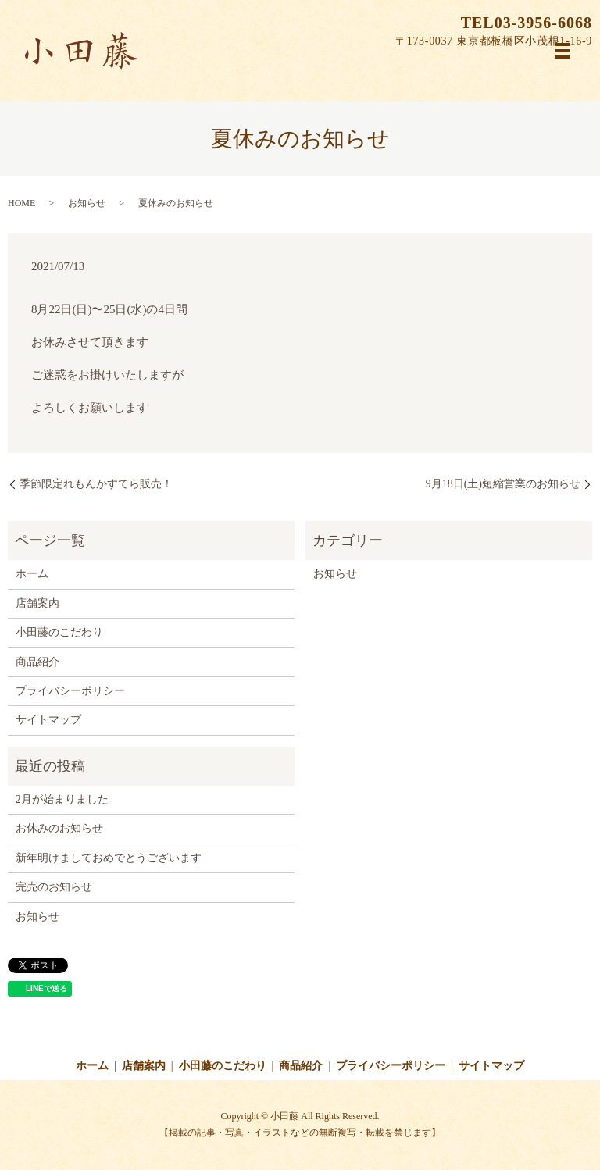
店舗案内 (37, 603)
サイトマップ (48, 720)
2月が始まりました (62, 799)
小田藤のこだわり (59, 632)
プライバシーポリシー (70, 691)
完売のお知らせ (54, 887)
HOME (21, 203)
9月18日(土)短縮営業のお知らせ (503, 484)
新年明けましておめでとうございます (109, 858)
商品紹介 (37, 662)
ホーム (32, 574)
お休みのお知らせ (59, 828)
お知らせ (86, 203)
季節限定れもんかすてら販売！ (96, 484)
